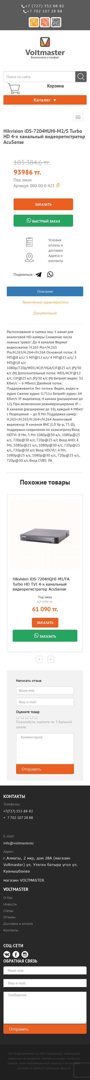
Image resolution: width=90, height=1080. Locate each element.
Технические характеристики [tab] (45, 302)
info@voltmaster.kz (18, 843)
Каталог (45, 100)
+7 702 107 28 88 (44, 11)
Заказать (43, 204)
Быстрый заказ (43, 220)
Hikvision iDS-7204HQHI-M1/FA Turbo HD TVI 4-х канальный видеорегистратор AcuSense (41, 584)
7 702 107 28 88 (20, 817)
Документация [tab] (45, 313)
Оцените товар (28, 712)
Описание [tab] (45, 291)
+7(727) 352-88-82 (18, 811)
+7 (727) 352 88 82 (44, 6)
